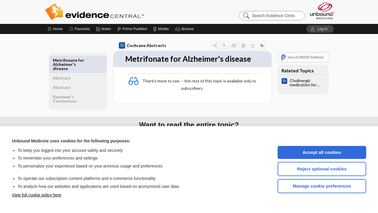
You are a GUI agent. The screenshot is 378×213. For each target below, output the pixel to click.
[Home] (55, 29)
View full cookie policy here (36, 195)
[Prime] (132, 29)
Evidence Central (118, 12)
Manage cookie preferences (322, 185)
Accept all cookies (322, 152)
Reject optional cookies (322, 168)
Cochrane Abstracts (141, 45)
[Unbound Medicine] (322, 10)
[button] (185, 29)
